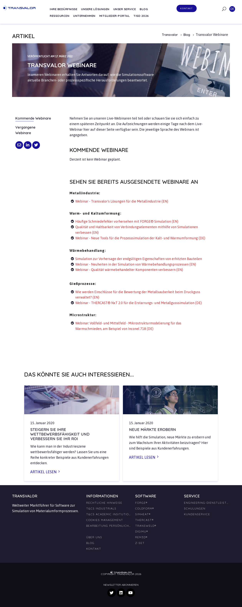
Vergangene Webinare (25, 130)
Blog (187, 35)
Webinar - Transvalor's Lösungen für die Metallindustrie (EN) (121, 201)
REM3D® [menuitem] (141, 537)
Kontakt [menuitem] (93, 548)
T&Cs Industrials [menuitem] (101, 508)
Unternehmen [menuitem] (84, 16)
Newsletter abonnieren (121, 584)
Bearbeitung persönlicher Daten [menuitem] (109, 525)
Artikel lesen (43, 472)
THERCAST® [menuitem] (144, 520)
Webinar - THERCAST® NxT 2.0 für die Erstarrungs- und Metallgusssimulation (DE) (138, 303)
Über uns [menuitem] (94, 537)
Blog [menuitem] (144, 9)
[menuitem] (109, 530)
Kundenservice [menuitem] (197, 514)
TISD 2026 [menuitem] (141, 16)
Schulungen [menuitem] (195, 508)
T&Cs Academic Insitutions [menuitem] (109, 514)
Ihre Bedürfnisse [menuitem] (63, 9)
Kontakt (186, 8)
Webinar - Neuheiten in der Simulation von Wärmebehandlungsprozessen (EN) (135, 264)
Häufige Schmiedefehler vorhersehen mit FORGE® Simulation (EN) (126, 221)
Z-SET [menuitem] (140, 543)
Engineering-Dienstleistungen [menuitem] (207, 502)
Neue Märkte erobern (152, 429)
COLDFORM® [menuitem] (144, 508)
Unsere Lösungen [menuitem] (95, 9)
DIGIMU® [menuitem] (141, 531)
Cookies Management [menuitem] (104, 520)
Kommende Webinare (33, 118)
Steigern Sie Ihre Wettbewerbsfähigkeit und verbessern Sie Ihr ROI (60, 434)
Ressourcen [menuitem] (59, 16)
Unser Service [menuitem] (124, 9)
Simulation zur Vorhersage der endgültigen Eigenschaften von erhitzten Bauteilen (138, 259)
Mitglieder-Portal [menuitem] (114, 16)
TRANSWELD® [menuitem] (145, 525)
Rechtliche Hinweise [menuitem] (104, 502)
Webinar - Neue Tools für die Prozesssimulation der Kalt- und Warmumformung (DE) (140, 238)
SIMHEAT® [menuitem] (143, 514)
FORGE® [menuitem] (141, 502)
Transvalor (170, 35)
